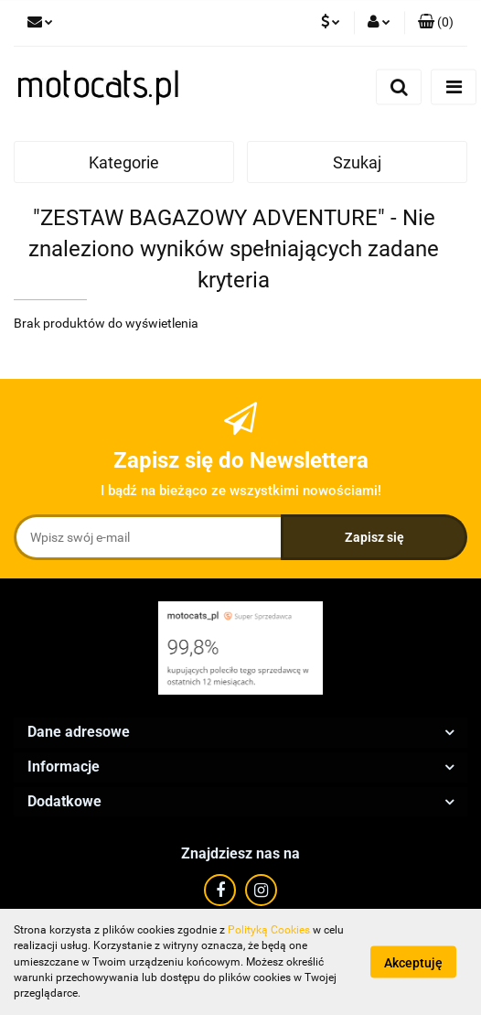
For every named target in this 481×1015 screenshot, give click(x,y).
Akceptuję (413, 963)
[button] (435, 23)
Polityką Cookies (269, 929)
